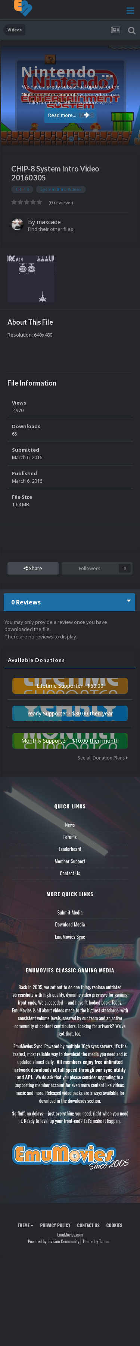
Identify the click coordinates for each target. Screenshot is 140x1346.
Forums (70, 837)
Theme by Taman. (96, 1241)
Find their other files (50, 229)
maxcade (49, 222)
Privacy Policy (55, 1225)
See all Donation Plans (103, 758)
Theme (25, 1225)
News (70, 824)
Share (33, 568)
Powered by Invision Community (54, 1241)
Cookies (114, 1225)
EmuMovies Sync (70, 936)
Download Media (70, 924)
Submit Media (70, 912)
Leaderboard (70, 849)
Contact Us (70, 873)
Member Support (70, 861)
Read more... (68, 115)
